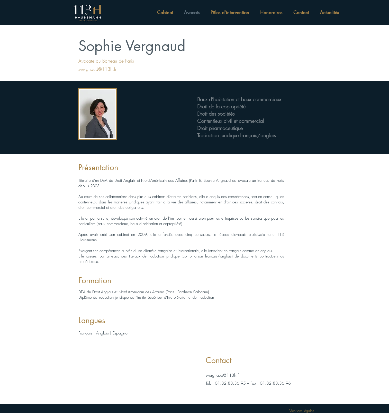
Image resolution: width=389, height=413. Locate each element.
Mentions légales (301, 410)
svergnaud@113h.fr (223, 375)
